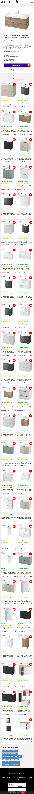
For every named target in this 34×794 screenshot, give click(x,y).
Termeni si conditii (7, 777)
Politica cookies (15, 792)
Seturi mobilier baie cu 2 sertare (10, 762)
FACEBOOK (12, 773)
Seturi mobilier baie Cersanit (9, 751)
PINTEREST (20, 773)
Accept (23, 792)
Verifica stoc (21, 65)
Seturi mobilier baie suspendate (10, 764)
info (15, 106)
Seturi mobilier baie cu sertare (10, 759)
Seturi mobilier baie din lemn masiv (11, 756)
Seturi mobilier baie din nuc (9, 753)
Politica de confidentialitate (20, 777)
